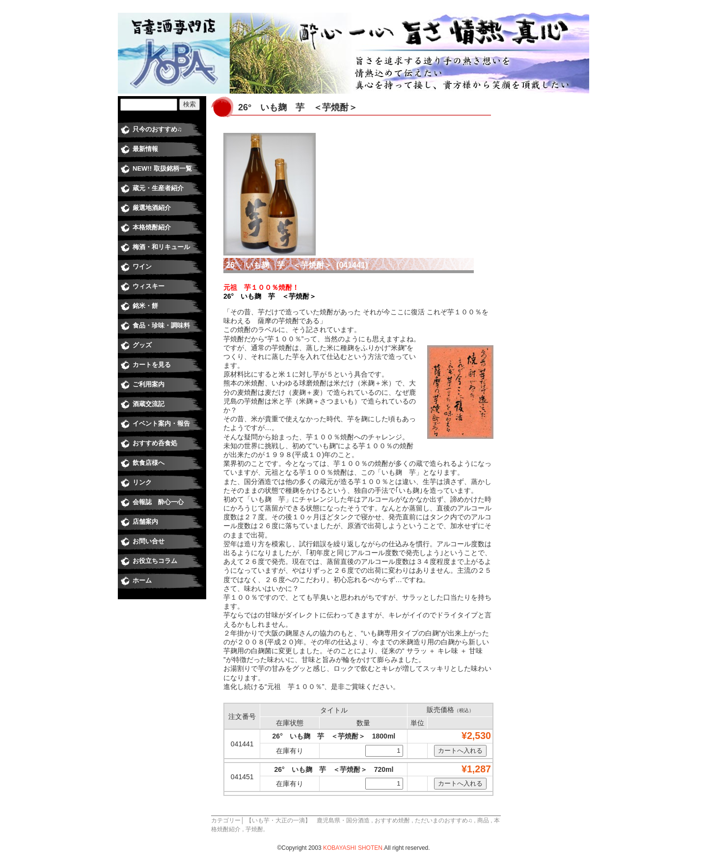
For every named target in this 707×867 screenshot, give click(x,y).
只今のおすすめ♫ (157, 129)
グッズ (142, 345)
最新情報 (145, 149)
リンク (142, 482)
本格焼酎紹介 (152, 227)
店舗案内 (145, 521)
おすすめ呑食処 (155, 443)
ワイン (142, 266)
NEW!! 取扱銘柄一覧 (162, 168)
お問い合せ (148, 541)
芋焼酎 (254, 829)
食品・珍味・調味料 (161, 325)
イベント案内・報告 (161, 423)
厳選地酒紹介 (152, 207)
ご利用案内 (148, 384)
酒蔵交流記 (148, 404)
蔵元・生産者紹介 (158, 188)
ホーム (142, 580)
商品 (483, 820)
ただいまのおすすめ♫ (443, 820)
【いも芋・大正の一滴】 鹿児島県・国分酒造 (308, 820)
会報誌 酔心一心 (158, 502)
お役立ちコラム (155, 560)
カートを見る (152, 364)
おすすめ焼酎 (392, 820)
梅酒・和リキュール (161, 247)
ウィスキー (148, 286)
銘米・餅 (145, 305)
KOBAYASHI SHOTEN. (353, 847)
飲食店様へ (148, 462)
